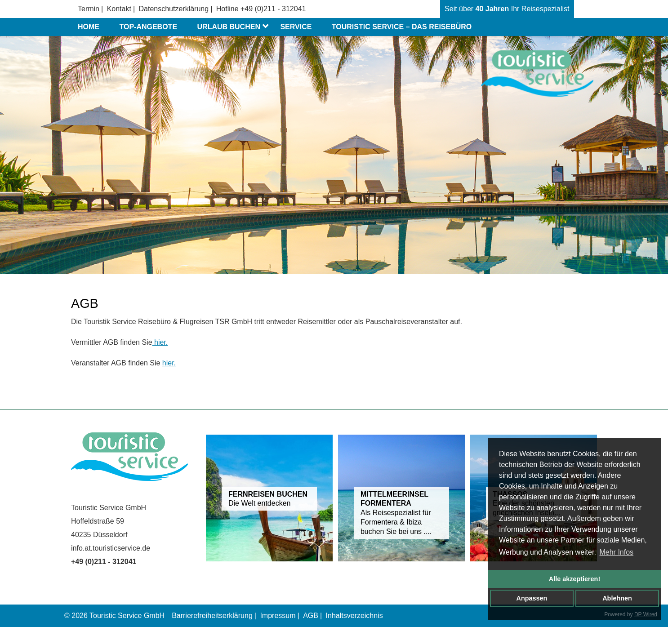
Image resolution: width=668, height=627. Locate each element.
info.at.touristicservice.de (110, 548)
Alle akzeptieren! (574, 579)
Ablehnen (617, 598)
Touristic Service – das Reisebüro (402, 27)
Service (296, 27)
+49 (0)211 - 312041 (273, 9)
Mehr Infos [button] (616, 552)
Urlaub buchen (234, 27)
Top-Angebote (148, 27)
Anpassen (532, 598)
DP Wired (645, 614)
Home (88, 27)
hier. (160, 342)
